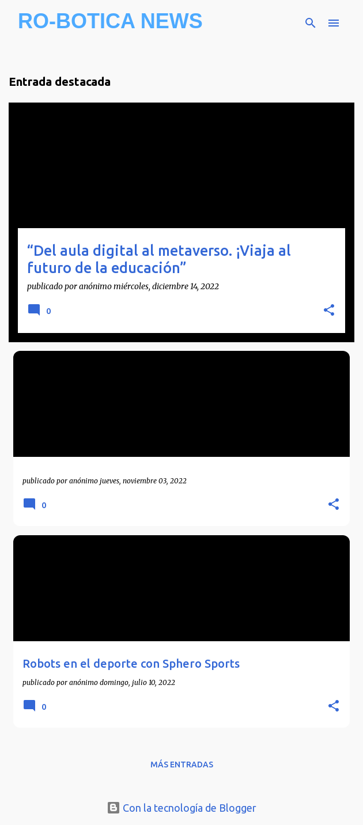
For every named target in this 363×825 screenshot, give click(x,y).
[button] (329, 311)
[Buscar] (310, 23)
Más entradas (181, 764)
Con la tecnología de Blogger (181, 807)
